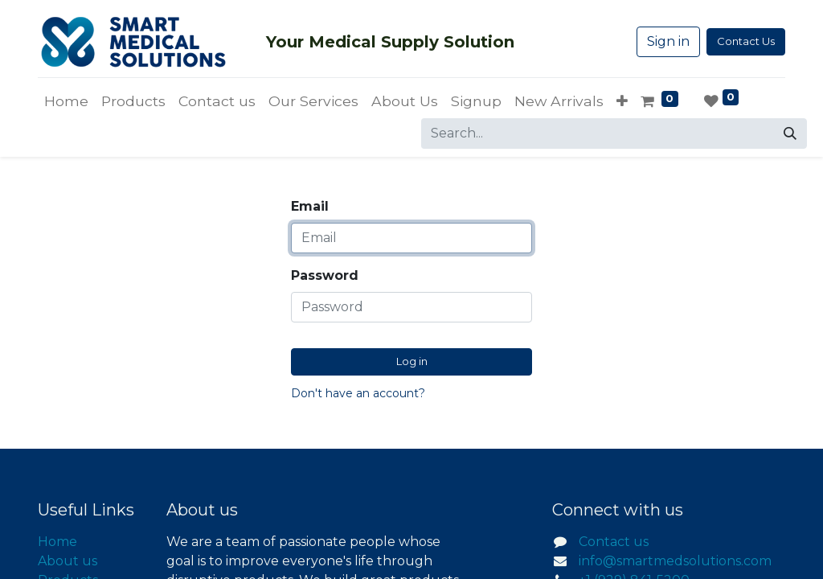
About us (67, 561)
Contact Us (746, 41)
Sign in (668, 41)
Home (57, 541)
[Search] (790, 133)
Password (324, 275)
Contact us (614, 541)
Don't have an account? (358, 393)
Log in (412, 361)
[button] (622, 101)
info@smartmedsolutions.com (675, 561)
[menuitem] (66, 101)
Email (310, 206)
